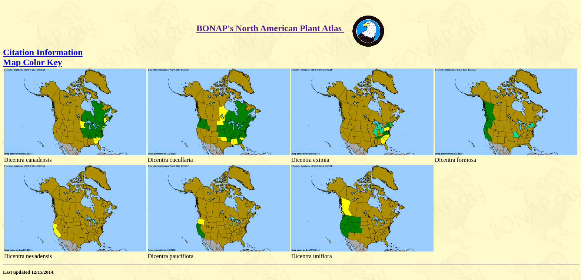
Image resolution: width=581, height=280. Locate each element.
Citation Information (43, 52)
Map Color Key (32, 62)
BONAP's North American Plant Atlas (270, 28)
